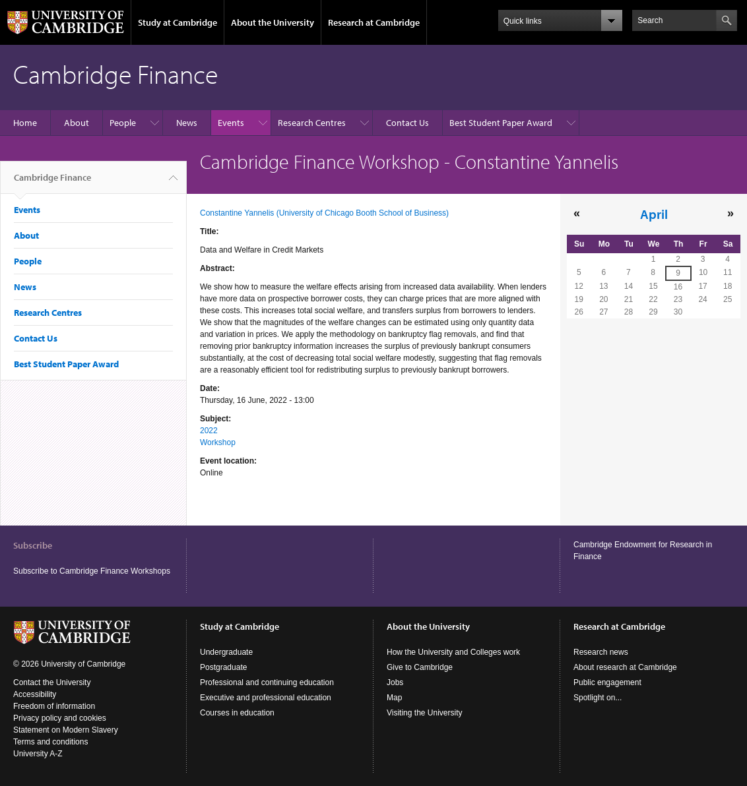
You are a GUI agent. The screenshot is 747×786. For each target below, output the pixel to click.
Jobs (395, 682)
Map (394, 697)
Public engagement (607, 682)
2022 (209, 430)
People (123, 123)
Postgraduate (223, 667)
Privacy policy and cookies (59, 718)
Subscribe (32, 545)
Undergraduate (226, 652)
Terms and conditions (50, 741)
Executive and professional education (265, 697)
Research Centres (312, 123)
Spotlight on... (597, 697)
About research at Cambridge (625, 667)
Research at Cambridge (374, 22)
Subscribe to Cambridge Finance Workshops (91, 571)
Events (231, 123)
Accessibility (34, 694)
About (76, 123)
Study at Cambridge (177, 22)
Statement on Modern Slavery (65, 730)
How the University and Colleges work (453, 652)
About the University (272, 22)
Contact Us (407, 123)
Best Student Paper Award (500, 123)
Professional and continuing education (267, 682)
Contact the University (51, 682)
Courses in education (237, 712)
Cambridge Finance (52, 182)
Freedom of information (54, 706)
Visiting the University (425, 712)
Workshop (218, 442)
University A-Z (38, 753)
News (186, 123)
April (654, 213)
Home (25, 123)
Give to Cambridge (420, 667)
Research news (600, 652)
